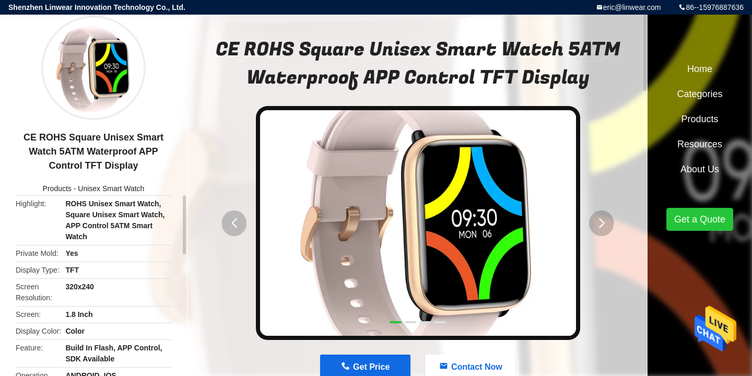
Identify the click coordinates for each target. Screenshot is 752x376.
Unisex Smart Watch (111, 188)
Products (57, 188)
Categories (699, 94)
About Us (699, 169)
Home (699, 69)
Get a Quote (699, 219)
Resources (699, 144)
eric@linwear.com (632, 7)
